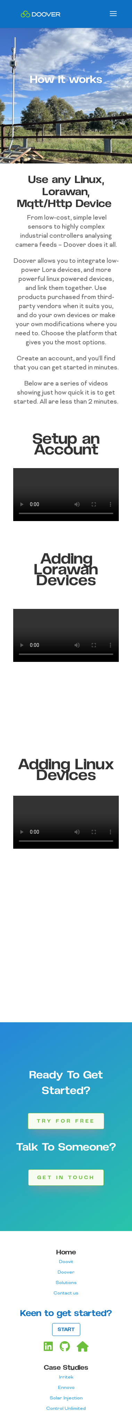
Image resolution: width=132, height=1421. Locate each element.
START (66, 1329)
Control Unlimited (66, 1409)
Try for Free (66, 1121)
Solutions (66, 1283)
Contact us (66, 1293)
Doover (66, 1272)
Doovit (66, 1262)
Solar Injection (66, 1398)
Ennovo (66, 1388)
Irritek (66, 1377)
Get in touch (66, 1177)
